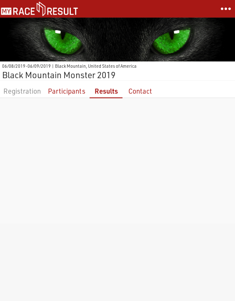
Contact (140, 91)
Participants (66, 91)
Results (106, 91)
